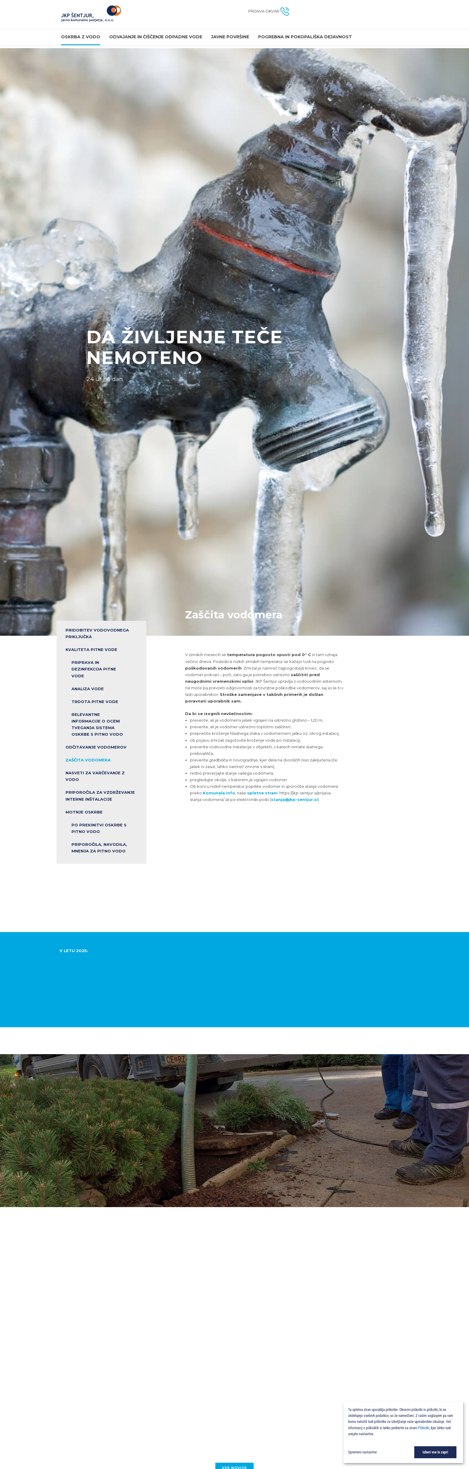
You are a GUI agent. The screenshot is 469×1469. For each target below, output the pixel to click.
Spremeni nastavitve (362, 1452)
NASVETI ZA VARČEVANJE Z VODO (95, 776)
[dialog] (403, 1432)
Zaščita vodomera (88, 760)
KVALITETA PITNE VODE (91, 649)
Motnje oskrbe (84, 812)
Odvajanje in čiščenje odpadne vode (155, 37)
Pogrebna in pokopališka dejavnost (305, 37)
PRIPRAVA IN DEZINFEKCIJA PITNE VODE (93, 669)
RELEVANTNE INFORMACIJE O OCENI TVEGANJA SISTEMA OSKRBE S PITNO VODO (97, 724)
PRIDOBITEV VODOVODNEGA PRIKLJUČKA (97, 633)
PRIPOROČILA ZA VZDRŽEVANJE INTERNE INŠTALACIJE (100, 796)
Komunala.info (219, 792)
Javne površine (230, 37)
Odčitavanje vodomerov (96, 747)
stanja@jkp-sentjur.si (294, 799)
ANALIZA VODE (87, 688)
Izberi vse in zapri (435, 1452)
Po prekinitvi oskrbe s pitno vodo (99, 828)
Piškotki (423, 1428)
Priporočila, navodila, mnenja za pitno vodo (99, 847)
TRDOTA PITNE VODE (94, 701)
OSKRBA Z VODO (80, 37)
